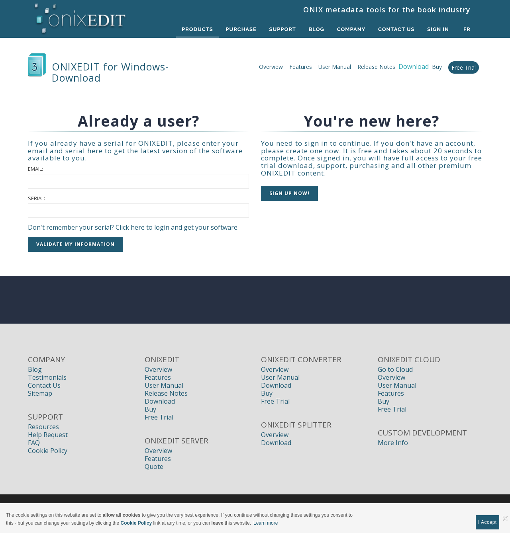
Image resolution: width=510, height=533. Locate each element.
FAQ (34, 442)
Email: (35, 168)
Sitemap (40, 393)
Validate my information (75, 244)
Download (160, 401)
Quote (154, 466)
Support (282, 29)
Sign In (438, 29)
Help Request (48, 434)
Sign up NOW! (289, 193)
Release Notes (376, 66)
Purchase (240, 29)
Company (351, 29)
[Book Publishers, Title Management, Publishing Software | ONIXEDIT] (80, 16)
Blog (316, 29)
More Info (393, 442)
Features (300, 66)
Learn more (265, 523)
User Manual (334, 66)
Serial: (36, 198)
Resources (43, 426)
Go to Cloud (395, 369)
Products (196, 29)
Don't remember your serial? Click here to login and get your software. (133, 227)
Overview (271, 66)
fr (467, 29)
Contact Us (396, 29)
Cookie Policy (47, 450)
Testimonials (47, 377)
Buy (437, 66)
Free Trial (463, 67)
